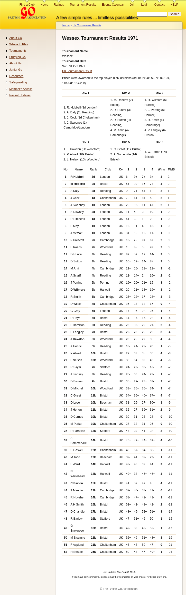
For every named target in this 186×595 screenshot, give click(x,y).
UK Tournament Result (77, 71)
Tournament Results (83, 4)
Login (145, 4)
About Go (15, 38)
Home (66, 25)
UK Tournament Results (87, 25)
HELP (174, 4)
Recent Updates (19, 95)
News (44, 4)
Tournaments (17, 50)
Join (132, 4)
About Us (15, 63)
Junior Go (15, 69)
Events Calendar (113, 4)
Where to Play (18, 44)
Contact (159, 4)
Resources (16, 76)
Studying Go (17, 57)
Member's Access (20, 89)
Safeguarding (18, 82)
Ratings (59, 4)
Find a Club (27, 4)
